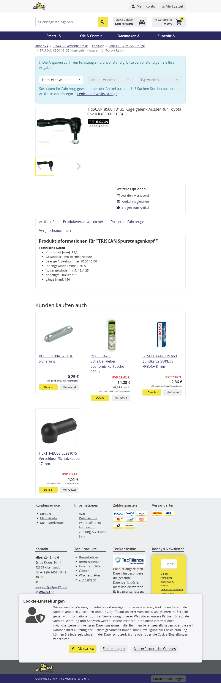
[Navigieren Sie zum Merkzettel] (172, 6)
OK (82, 648)
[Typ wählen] (160, 80)
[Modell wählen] (110, 80)
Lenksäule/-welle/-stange (97, 93)
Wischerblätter (89, 575)
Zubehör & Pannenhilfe (166, 36)
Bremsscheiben (90, 562)
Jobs (82, 536)
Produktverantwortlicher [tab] (83, 221)
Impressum (87, 527)
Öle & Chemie (91, 35)
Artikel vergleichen (133, 201)
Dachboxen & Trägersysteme (129, 36)
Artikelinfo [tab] (47, 221)
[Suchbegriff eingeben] (66, 22)
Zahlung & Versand (93, 532)
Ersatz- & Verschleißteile (54, 36)
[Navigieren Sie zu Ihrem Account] (143, 6)
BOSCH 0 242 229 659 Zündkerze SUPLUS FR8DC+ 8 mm (159, 361)
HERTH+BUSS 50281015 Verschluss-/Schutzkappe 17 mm (59, 458)
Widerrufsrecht (90, 523)
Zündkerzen (87, 580)
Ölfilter (84, 571)
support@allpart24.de (51, 587)
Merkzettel (69, 387)
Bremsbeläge (88, 557)
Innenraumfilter (90, 566)
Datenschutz (88, 518)
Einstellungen (114, 648)
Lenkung (98, 46)
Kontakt (45, 514)
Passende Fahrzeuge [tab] (127, 221)
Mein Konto (48, 518)
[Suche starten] (103, 22)
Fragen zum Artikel (133, 208)
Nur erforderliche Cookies (155, 648)
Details (48, 387)
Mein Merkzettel (52, 523)
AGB (82, 514)
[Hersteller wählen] (61, 80)
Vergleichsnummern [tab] (55, 230)
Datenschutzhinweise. (172, 589)
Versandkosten (73, 381)
